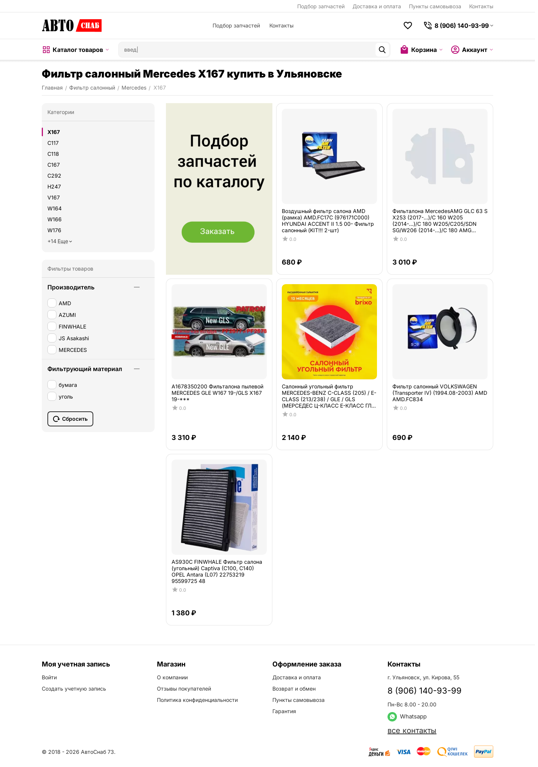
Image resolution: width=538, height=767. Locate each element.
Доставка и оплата (377, 6)
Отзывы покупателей (184, 688)
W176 (54, 230)
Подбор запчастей (321, 6)
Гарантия (284, 711)
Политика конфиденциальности (197, 700)
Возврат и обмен (294, 688)
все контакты (412, 730)
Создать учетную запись (74, 688)
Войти (49, 677)
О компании (172, 677)
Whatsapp (407, 716)
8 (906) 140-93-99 (425, 690)
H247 (54, 186)
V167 (53, 197)
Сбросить (70, 418)
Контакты (481, 6)
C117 (53, 143)
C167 (53, 164)
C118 (53, 154)
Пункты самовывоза (435, 6)
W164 (54, 208)
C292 (54, 175)
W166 (54, 219)
